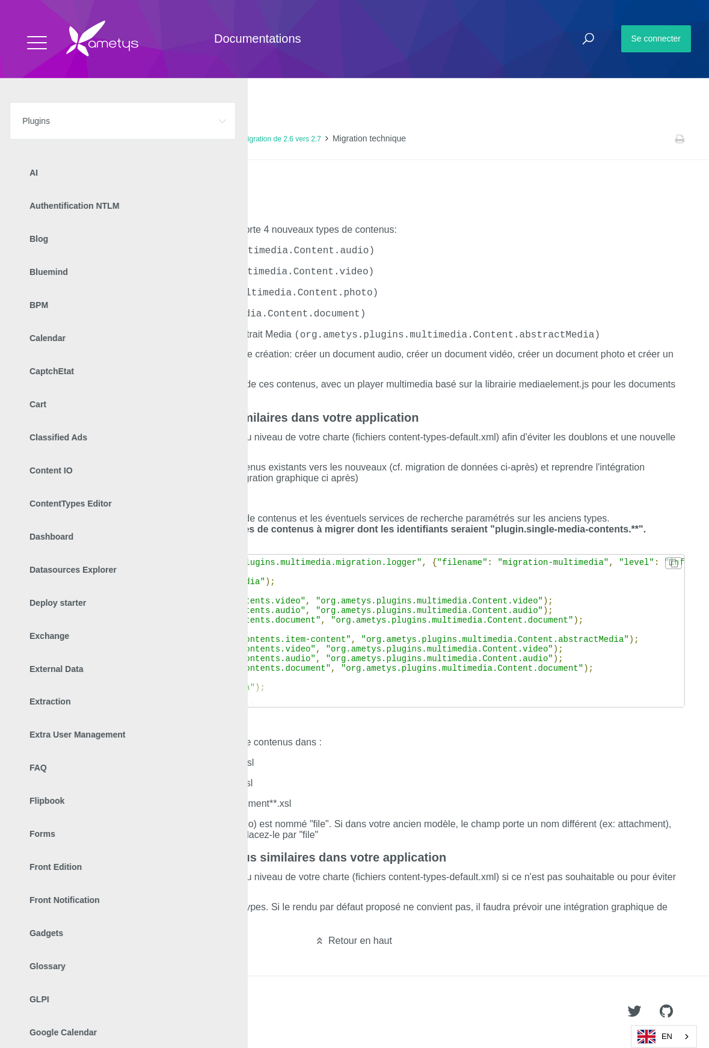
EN (654, 1037)
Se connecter (656, 38)
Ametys (79, 1012)
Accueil (36, 139)
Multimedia (111, 139)
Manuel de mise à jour (194, 139)
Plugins (70, 139)
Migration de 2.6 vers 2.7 (281, 139)
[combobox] (664, 1036)
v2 (144, 139)
